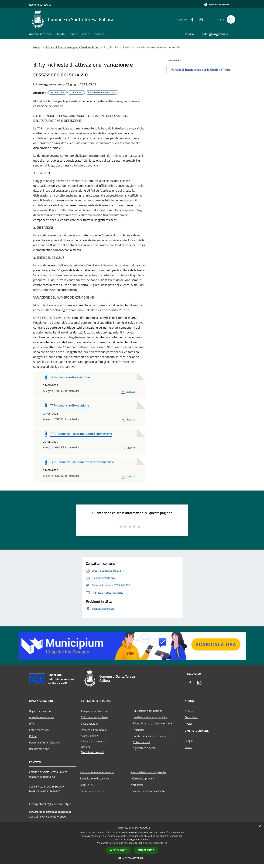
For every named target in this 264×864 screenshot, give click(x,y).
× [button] (260, 826)
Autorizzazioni (141, 742)
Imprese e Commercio (94, 730)
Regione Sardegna (40, 4)
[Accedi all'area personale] (217, 5)
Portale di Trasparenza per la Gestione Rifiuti (72, 47)
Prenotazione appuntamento (97, 772)
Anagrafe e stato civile (94, 711)
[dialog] (132, 843)
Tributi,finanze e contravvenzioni (152, 723)
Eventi (188, 747)
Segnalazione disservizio (94, 778)
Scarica (127, 391)
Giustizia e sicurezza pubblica (150, 717)
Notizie (189, 711)
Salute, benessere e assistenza (151, 736)
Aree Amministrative (41, 717)
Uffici (32, 723)
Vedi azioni (175, 61)
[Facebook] (190, 19)
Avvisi (188, 723)
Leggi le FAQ (87, 785)
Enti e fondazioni (39, 730)
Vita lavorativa (89, 723)
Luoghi (189, 741)
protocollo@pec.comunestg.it (52, 811)
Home (36, 47)
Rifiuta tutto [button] (146, 850)
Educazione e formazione (147, 711)
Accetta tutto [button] (118, 850)
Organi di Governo (40, 711)
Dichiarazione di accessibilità (148, 791)
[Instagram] (199, 19)
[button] (132, 858)
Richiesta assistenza (92, 791)
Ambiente (138, 730)
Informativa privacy (142, 778)
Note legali (137, 785)
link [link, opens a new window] (165, 842)
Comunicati (191, 717)
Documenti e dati (39, 749)
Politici (33, 736)
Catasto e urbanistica (93, 741)
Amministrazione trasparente (148, 772)
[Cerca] (231, 19)
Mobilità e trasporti (92, 752)
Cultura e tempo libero (94, 717)
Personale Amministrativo (44, 742)
